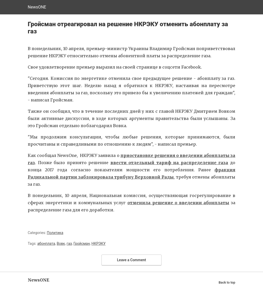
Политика (55, 233)
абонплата (46, 243)
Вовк (61, 243)
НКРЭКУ (98, 243)
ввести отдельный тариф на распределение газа (169, 162)
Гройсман (81, 243)
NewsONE (37, 7)
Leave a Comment (131, 260)
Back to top (227, 282)
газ (69, 243)
